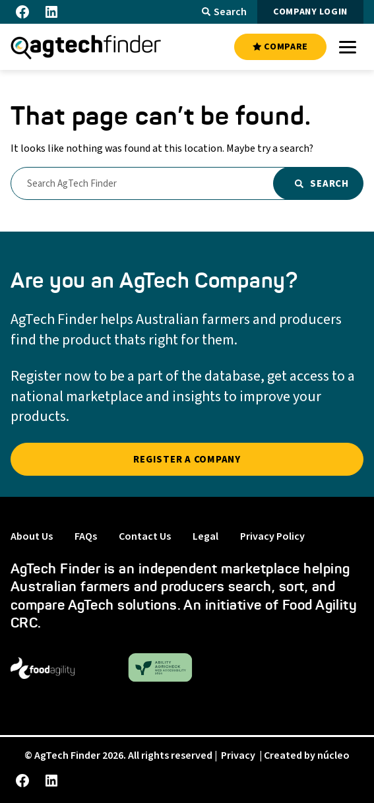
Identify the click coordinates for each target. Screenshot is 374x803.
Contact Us (145, 536)
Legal (205, 536)
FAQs (86, 536)
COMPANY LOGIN (310, 11)
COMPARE (280, 46)
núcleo (333, 755)
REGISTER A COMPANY (187, 459)
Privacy (238, 755)
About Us (32, 536)
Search (224, 12)
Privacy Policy (272, 536)
